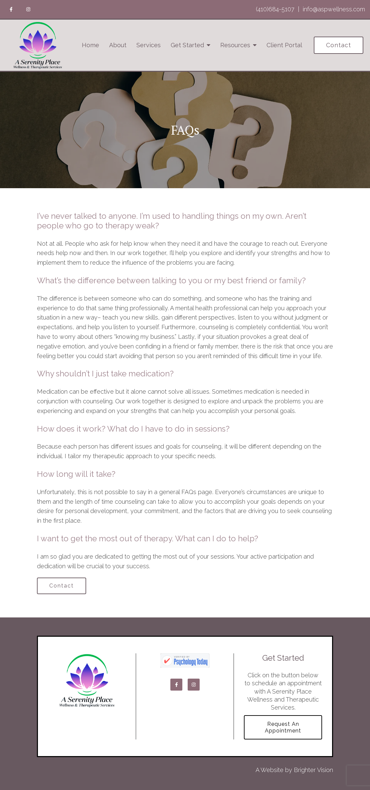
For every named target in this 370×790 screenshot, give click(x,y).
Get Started (187, 45)
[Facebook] (11, 9)
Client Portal (284, 45)
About (117, 45)
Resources (235, 45)
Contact (338, 45)
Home (90, 45)
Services (148, 45)
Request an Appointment (283, 727)
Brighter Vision (313, 769)
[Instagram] (28, 9)
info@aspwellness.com (334, 9)
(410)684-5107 (275, 9)
